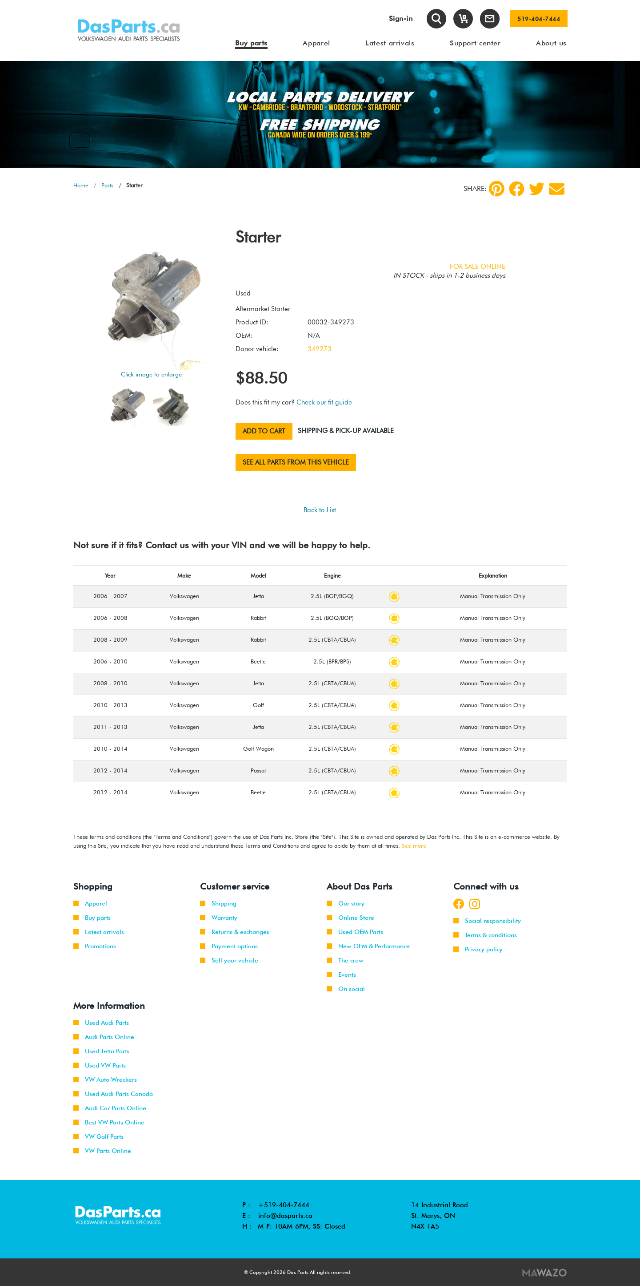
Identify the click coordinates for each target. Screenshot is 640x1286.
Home (80, 185)
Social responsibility (487, 920)
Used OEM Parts (355, 931)
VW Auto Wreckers (105, 1079)
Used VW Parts (99, 1065)
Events (341, 974)
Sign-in (401, 18)
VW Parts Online (102, 1150)
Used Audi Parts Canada (113, 1093)
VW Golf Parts (98, 1136)
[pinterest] (497, 188)
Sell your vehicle (229, 960)
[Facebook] (517, 189)
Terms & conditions (485, 934)
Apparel (90, 903)
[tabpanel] (320, 114)
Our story (345, 903)
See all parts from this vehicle (296, 462)
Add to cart (264, 431)
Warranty (218, 917)
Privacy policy (478, 949)
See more (414, 845)
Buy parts (92, 917)
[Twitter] (537, 189)
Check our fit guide (324, 402)
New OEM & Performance (368, 946)
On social (346, 988)
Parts (107, 185)
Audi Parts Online (103, 1036)
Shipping (218, 903)
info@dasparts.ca (285, 1216)
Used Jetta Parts (101, 1051)
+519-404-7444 (283, 1205)
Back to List (320, 510)
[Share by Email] (557, 189)
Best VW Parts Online (108, 1122)
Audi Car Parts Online (109, 1108)
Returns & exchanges (234, 931)
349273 (320, 349)
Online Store (350, 917)
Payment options (229, 946)
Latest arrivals (98, 931)
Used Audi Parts (101, 1022)
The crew (345, 960)
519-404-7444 (538, 18)
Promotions (94, 946)
